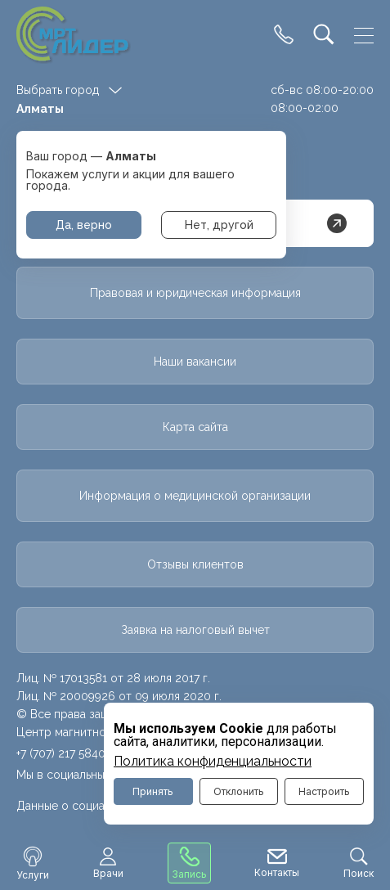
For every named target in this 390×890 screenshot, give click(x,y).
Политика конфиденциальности (213, 761)
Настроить (324, 791)
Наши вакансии (195, 361)
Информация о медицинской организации (195, 495)
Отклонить (238, 791)
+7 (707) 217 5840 (60, 753)
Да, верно (84, 224)
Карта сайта (195, 427)
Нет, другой (219, 224)
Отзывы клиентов (195, 564)
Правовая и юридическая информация (195, 292)
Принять (152, 791)
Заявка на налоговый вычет (195, 629)
